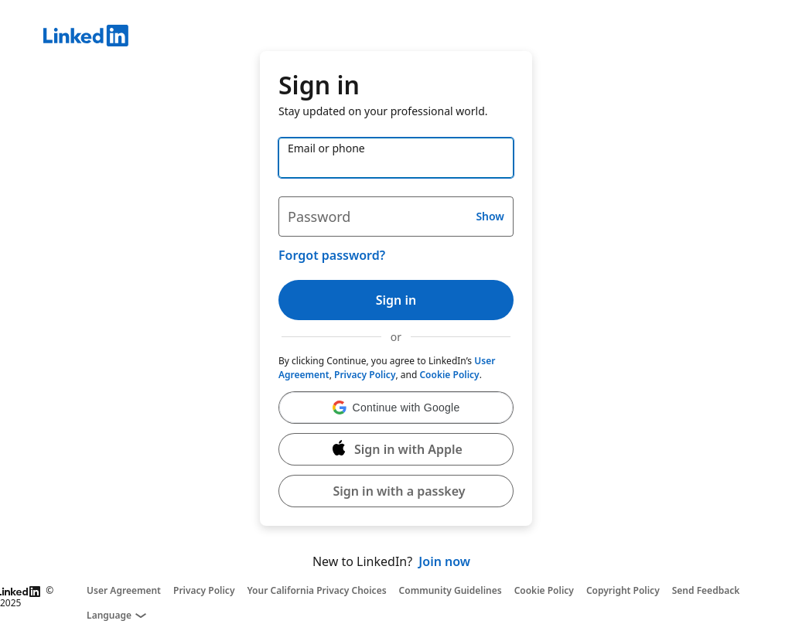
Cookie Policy (449, 374)
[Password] (396, 216)
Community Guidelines (450, 591)
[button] (396, 407)
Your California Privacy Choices (316, 591)
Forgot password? (331, 255)
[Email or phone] (396, 158)
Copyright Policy (623, 591)
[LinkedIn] (417, 38)
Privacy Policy (364, 374)
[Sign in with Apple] (396, 449)
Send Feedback (706, 591)
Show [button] (490, 216)
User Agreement (124, 591)
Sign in (396, 300)
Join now (444, 561)
